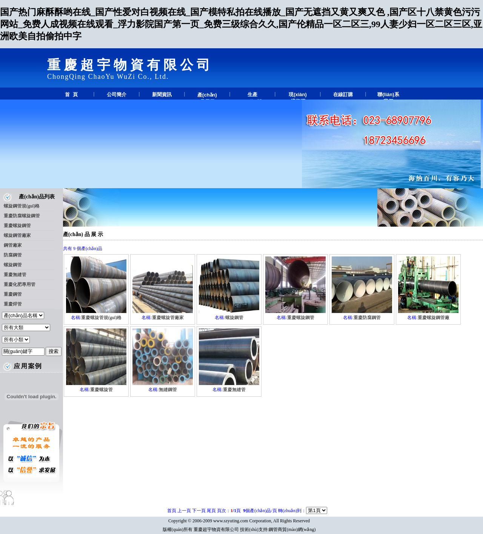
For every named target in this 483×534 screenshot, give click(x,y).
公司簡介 (116, 94)
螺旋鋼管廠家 (17, 235)
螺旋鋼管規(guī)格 (22, 206)
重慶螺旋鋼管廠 (433, 317)
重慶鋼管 (13, 294)
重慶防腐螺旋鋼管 (22, 215)
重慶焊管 (13, 304)
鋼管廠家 (13, 245)
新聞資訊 (162, 94)
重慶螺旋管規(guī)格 (101, 317)
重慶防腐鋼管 (367, 317)
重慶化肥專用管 (19, 284)
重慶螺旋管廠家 (168, 317)
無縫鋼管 (168, 389)
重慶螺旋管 (101, 389)
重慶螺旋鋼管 (17, 225)
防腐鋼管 (13, 255)
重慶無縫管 (15, 274)
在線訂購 (343, 94)
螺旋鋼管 (13, 264)
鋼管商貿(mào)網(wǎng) (292, 529)
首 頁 (71, 94)
